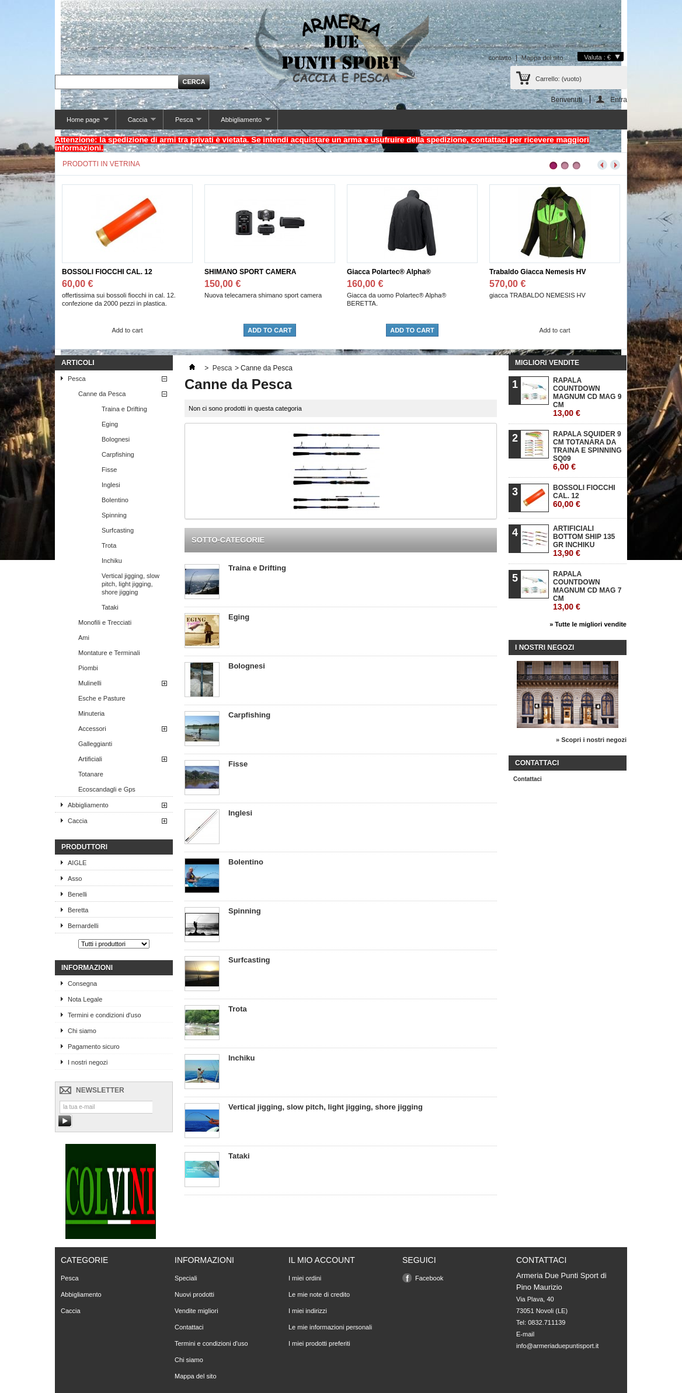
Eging (110, 424)
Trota (109, 545)
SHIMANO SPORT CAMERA (250, 272)
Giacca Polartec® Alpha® (389, 272)
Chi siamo (82, 1030)
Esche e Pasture (102, 698)
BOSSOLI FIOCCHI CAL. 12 (107, 272)
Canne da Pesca (102, 393)
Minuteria (91, 713)
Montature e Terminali (109, 652)
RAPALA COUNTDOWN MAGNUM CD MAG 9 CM (587, 397)
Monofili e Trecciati (104, 622)
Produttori (84, 847)
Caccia (136, 123)
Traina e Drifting (124, 408)
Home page (82, 123)
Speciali (186, 1278)
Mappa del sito (542, 57)
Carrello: (558, 78)
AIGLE (77, 862)
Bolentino (115, 499)
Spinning (114, 515)
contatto (500, 57)
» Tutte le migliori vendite (588, 624)
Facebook (429, 1278)
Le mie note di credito (319, 1294)
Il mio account (321, 1260)
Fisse (109, 469)
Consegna (82, 983)
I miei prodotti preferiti (319, 1343)
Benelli (77, 894)
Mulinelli (90, 683)
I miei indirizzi (307, 1310)
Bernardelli (83, 925)
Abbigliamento (239, 123)
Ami (83, 637)
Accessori (92, 728)
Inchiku (112, 560)
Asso (75, 878)
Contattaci (527, 779)
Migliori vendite (547, 363)
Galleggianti (95, 743)
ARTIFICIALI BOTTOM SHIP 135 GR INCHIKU (584, 541)
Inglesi (111, 484)
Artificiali (90, 758)
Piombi (88, 667)
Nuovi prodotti (194, 1294)
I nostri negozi (87, 1062)
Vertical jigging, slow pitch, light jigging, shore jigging (130, 584)
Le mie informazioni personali (330, 1327)
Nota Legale (85, 999)
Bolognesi (116, 439)
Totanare (90, 774)
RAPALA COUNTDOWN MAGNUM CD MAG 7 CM (587, 590)
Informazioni (87, 968)
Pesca (182, 123)
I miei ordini (304, 1278)
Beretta (78, 910)
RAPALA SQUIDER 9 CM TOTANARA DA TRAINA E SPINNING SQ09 (587, 450)
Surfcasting (118, 530)
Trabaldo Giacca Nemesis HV (537, 272)
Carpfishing (118, 454)
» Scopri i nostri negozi (591, 739)
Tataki (110, 607)
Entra (618, 99)
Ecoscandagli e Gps (106, 789)
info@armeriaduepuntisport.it (557, 1345)
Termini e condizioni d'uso (104, 1015)
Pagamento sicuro (94, 1046)
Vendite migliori (196, 1310)
